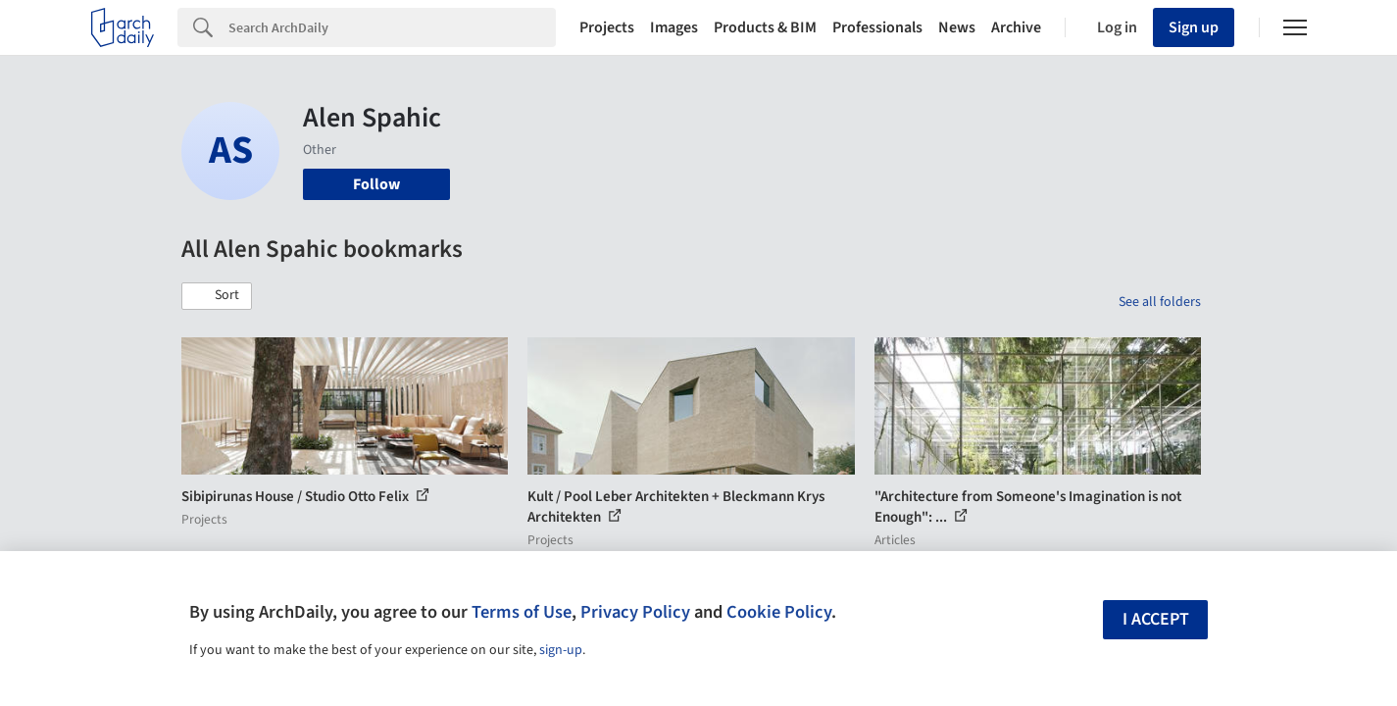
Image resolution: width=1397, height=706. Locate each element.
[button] (216, 296)
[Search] (392, 27)
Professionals (877, 27)
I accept (1156, 619)
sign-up (560, 650)
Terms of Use (522, 612)
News (956, 27)
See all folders (1160, 302)
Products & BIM (765, 27)
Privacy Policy (635, 612)
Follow (376, 184)
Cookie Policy (778, 612)
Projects (606, 27)
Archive (1016, 27)
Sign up (1194, 27)
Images (674, 27)
